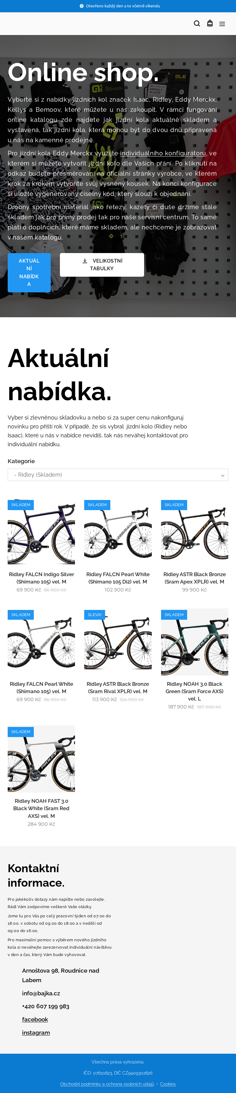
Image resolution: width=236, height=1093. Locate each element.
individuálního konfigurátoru (163, 153)
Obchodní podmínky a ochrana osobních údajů (107, 1084)
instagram (36, 1032)
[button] (196, 23)
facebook (35, 1019)
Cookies (168, 1084)
